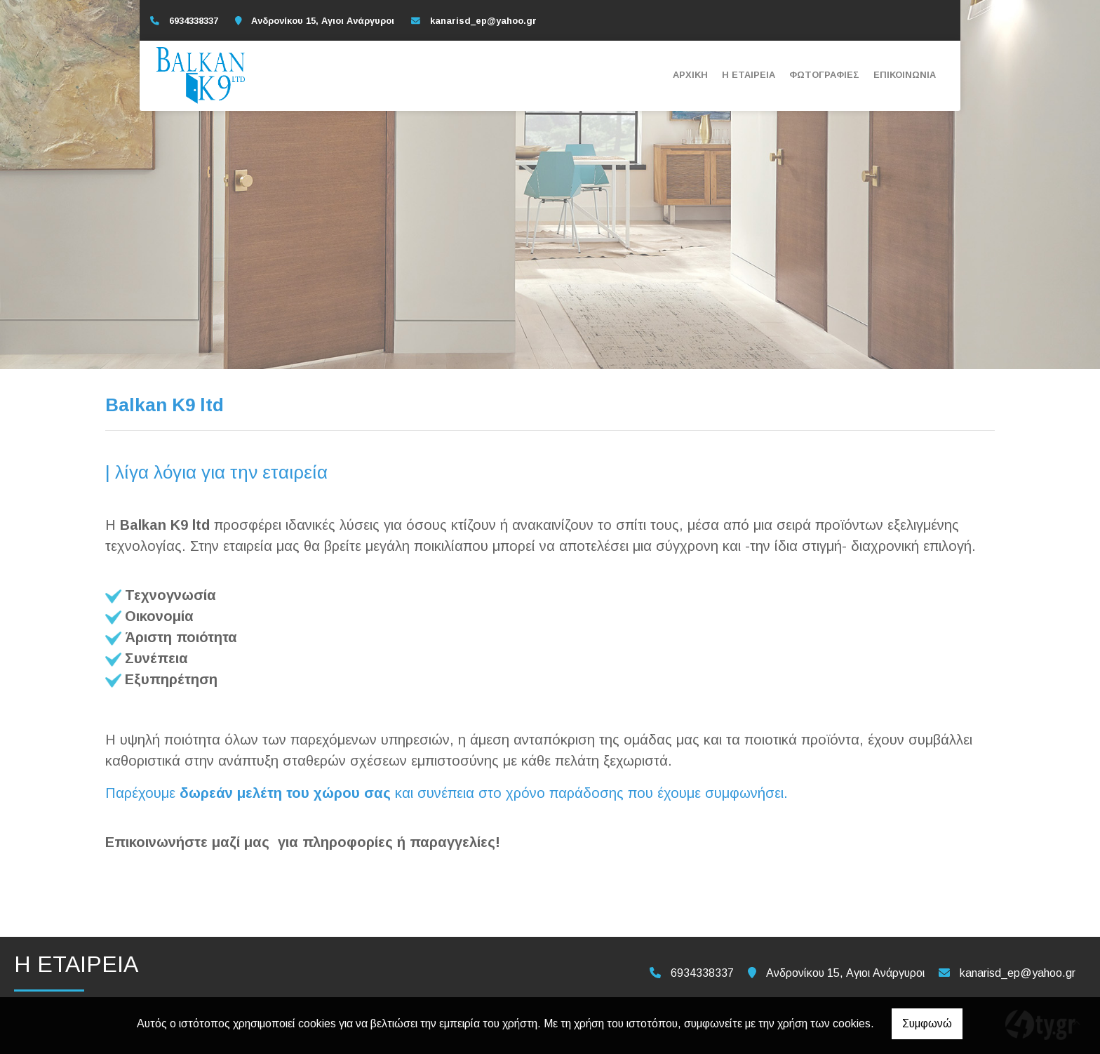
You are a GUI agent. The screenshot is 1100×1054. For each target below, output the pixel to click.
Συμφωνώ (927, 1023)
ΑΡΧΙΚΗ (690, 74)
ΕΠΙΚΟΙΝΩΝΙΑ (904, 74)
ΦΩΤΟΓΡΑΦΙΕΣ (824, 74)
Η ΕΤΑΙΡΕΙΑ (748, 74)
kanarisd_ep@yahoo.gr (483, 20)
